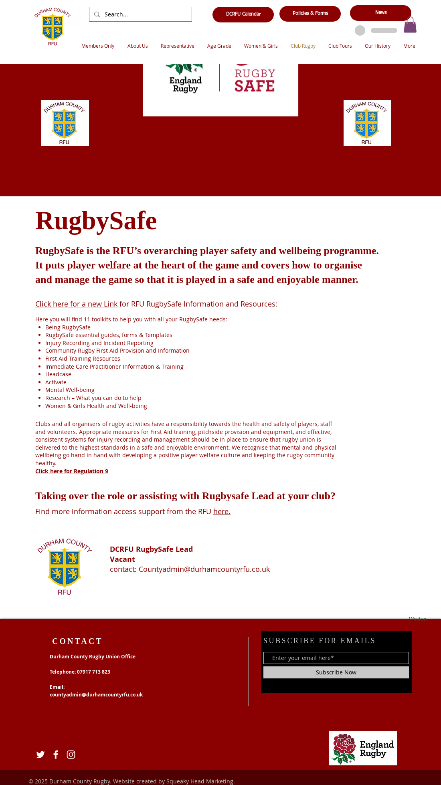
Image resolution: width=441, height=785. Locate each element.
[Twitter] (40, 754)
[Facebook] (55, 754)
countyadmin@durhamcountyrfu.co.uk (96, 694)
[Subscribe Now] (336, 672)
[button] (410, 24)
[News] (380, 13)
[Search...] (140, 14)
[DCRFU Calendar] (243, 14)
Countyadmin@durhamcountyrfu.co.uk (204, 569)
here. (222, 511)
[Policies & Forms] (310, 14)
